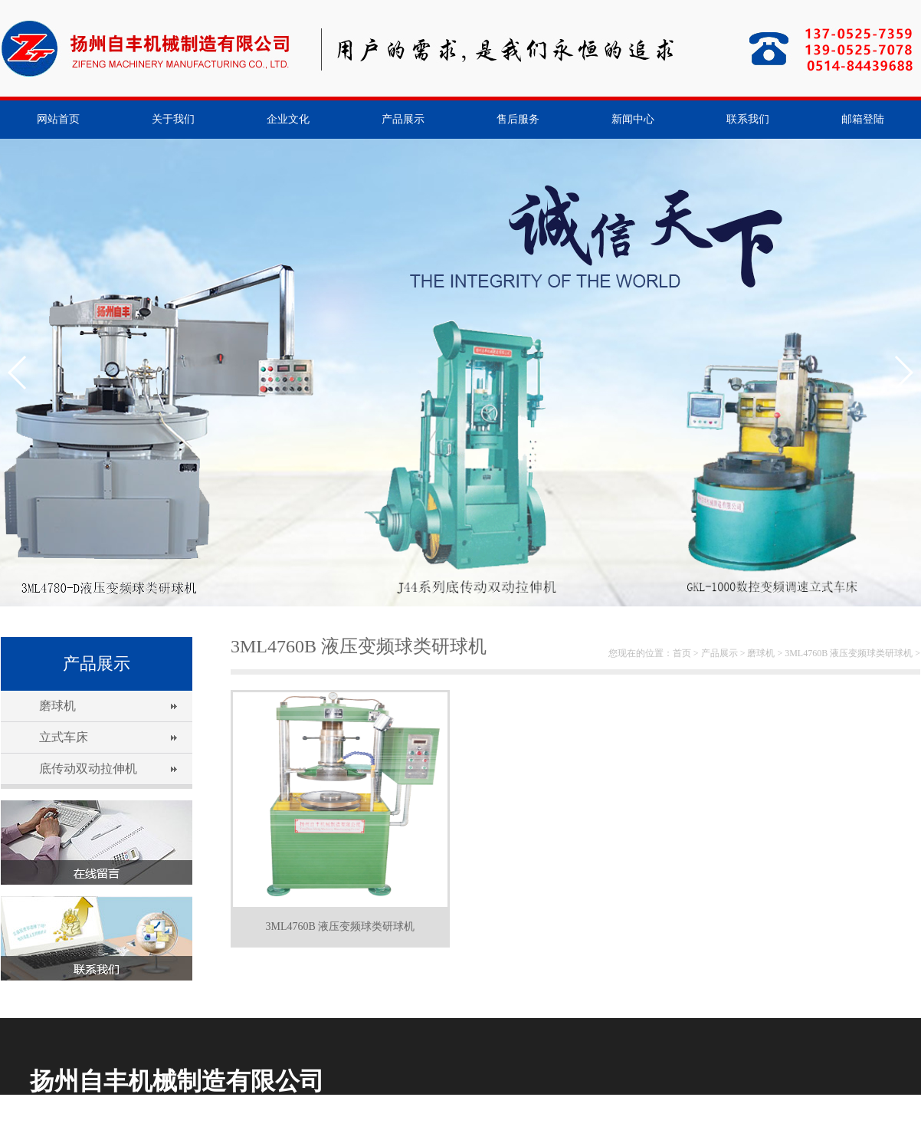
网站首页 (58, 119)
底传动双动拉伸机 (88, 768)
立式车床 (63, 737)
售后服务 (518, 119)
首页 (682, 653)
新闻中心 (632, 119)
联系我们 (747, 119)
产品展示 (403, 119)
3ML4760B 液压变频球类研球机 (849, 653)
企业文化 (288, 119)
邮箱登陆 (862, 119)
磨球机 (57, 705)
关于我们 (173, 119)
